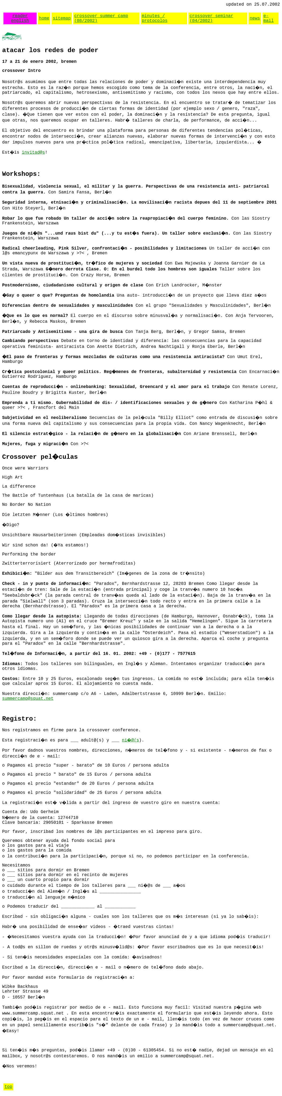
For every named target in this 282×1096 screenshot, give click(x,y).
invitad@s (33, 152)
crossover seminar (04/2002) (211, 18)
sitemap (62, 18)
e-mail (269, 18)
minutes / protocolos (155, 18)
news (255, 18)
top (8, 1087)
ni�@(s (130, 740)
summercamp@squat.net (27, 698)
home (44, 18)
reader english (20, 18)
